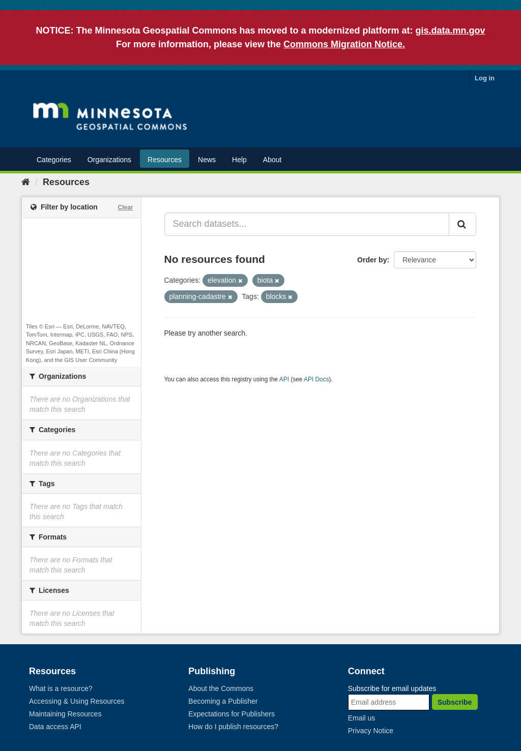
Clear (125, 207)
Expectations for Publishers (231, 714)
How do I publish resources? (233, 727)
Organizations (109, 160)
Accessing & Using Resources (77, 701)
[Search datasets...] (307, 224)
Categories (54, 160)
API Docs (316, 379)
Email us (361, 718)
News (207, 160)
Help (239, 160)
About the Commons (220, 688)
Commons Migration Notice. (344, 44)
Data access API (55, 727)
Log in (485, 78)
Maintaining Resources (65, 714)
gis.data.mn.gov (450, 30)
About (272, 160)
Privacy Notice (370, 731)
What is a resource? (61, 688)
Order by (372, 260)
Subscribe (455, 702)
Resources (165, 160)
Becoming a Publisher (222, 701)
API (284, 379)
